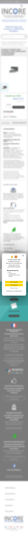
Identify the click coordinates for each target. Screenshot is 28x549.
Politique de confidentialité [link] (14, 291)
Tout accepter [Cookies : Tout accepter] (14, 282)
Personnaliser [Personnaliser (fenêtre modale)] (14, 288)
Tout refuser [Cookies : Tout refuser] (14, 285)
